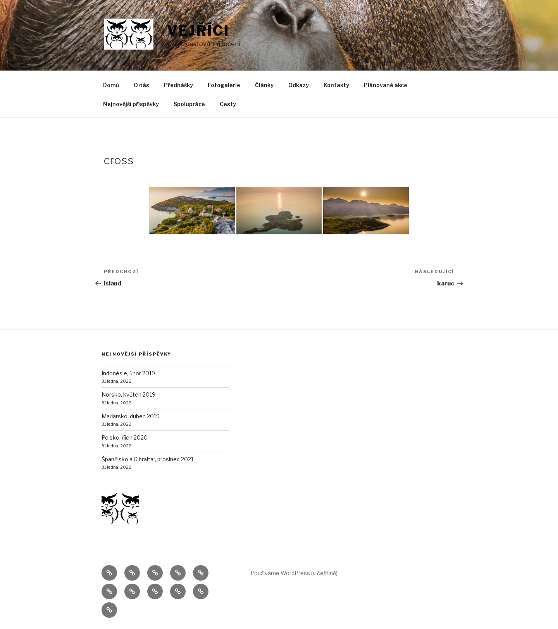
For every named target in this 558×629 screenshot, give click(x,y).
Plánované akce (385, 85)
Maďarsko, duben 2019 (131, 416)
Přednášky (178, 85)
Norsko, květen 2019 (128, 394)
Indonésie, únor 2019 (128, 373)
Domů (111, 85)
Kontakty (336, 85)
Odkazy (298, 85)
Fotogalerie (224, 85)
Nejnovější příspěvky (131, 104)
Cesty (228, 104)
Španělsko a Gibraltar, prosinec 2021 (147, 459)
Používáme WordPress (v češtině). (295, 573)
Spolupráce (189, 104)
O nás (141, 85)
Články (264, 85)
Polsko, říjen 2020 (125, 437)
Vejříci (198, 30)
